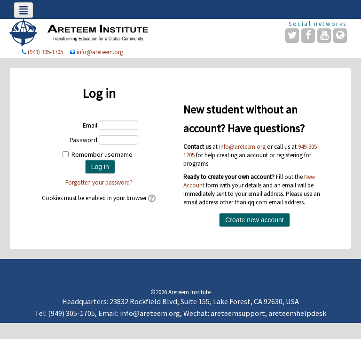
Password (83, 140)
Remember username (102, 154)
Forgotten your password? (99, 182)
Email (90, 125)
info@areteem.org (100, 52)
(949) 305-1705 (45, 52)
